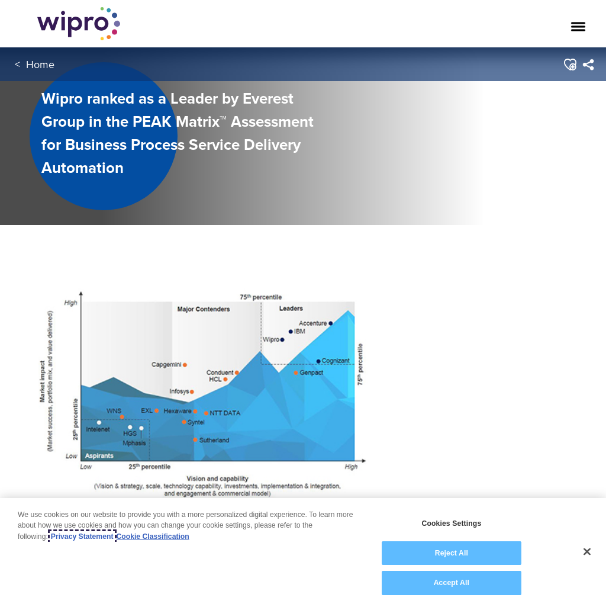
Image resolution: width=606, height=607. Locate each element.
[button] (569, 64)
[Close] (587, 552)
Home (40, 64)
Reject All (451, 554)
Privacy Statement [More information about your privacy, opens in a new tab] (82, 536)
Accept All (451, 583)
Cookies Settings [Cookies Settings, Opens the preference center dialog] (451, 524)
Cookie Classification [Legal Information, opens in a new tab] (153, 536)
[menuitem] (588, 64)
